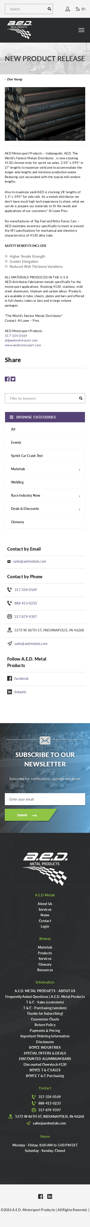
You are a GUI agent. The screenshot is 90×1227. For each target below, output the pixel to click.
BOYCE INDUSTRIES (45, 1047)
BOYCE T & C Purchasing (45, 1075)
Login (45, 926)
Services (45, 909)
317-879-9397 (25, 616)
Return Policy (45, 1024)
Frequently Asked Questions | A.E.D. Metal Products (45, 996)
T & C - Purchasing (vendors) (45, 1007)
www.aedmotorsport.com (23, 345)
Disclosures (45, 1041)
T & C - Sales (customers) (45, 1002)
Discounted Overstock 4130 (45, 1064)
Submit (22, 815)
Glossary (17, 521)
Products (45, 953)
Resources (45, 969)
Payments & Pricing (45, 1030)
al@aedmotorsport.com (21, 340)
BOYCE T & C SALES (45, 1069)
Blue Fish (45, 1214)
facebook (21, 678)
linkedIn (20, 691)
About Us (45, 903)
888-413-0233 (25, 603)
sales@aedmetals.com (29, 561)
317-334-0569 (25, 589)
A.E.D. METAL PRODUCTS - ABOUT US (45, 990)
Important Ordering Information (45, 1036)
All (13, 429)
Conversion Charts (45, 1019)
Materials (45, 947)
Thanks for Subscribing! (45, 1013)
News (45, 914)
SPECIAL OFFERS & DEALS (45, 1053)
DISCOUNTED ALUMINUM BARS (45, 1058)
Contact (45, 920)
